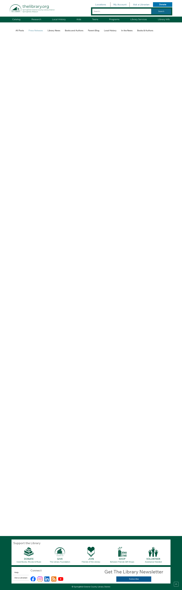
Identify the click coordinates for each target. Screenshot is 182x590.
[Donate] (162, 4)
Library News (54, 30)
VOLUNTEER (153, 558)
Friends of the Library (91, 562)
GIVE (60, 558)
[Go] (176, 584)
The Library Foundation (60, 562)
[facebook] (33, 579)
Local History (110, 30)
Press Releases (36, 30)
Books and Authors (74, 30)
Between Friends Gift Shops (122, 562)
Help (16, 572)
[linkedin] (46, 579)
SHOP (122, 558)
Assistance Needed (153, 562)
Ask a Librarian (141, 4)
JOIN (91, 558)
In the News (127, 30)
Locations (100, 4)
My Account (120, 4)
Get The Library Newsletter (133, 572)
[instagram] (40, 579)
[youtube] (60, 579)
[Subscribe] (133, 579)
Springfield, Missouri (30, 12)
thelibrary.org (36, 6)
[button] (138, 19)
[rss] (53, 579)
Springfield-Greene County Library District (39, 10)
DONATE (29, 558)
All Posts (20, 30)
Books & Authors (145, 30)
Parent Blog (93, 30)
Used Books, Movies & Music (28, 562)
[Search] (161, 11)
